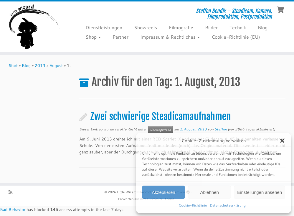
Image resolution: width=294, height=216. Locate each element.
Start (13, 65)
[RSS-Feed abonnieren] (12, 192)
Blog (262, 27)
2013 (40, 65)
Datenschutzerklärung (228, 205)
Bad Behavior (12, 209)
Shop (93, 36)
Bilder (211, 27)
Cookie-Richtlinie (193, 205)
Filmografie (181, 27)
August (56, 65)
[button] (282, 141)
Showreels (145, 27)
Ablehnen (209, 192)
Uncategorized (160, 129)
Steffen (220, 129)
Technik (237, 27)
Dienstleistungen (103, 27)
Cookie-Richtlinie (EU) (236, 36)
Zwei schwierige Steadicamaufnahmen (160, 116)
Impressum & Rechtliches (170, 36)
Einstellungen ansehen (259, 192)
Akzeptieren (163, 192)
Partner (120, 36)
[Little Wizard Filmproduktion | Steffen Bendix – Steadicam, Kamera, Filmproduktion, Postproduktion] (34, 26)
